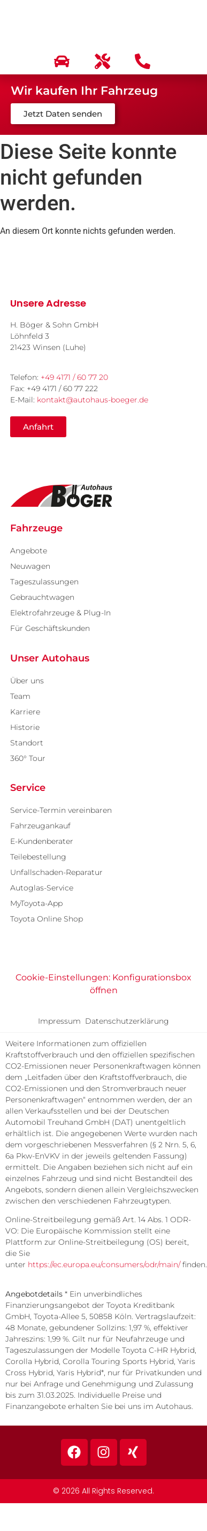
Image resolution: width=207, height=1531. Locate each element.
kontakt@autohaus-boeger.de (92, 400)
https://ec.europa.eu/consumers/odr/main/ (104, 1264)
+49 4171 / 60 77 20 (74, 377)
